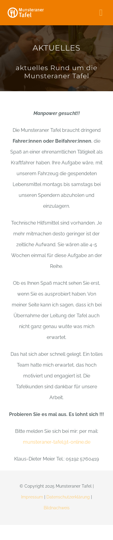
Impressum (32, 497)
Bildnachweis (57, 507)
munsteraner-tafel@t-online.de (56, 442)
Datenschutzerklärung (68, 497)
